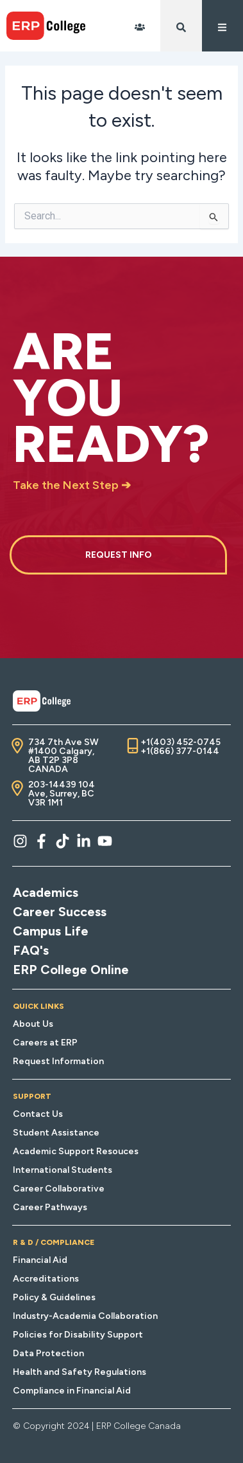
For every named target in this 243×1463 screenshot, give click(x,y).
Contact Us (38, 1114)
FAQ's (31, 950)
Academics (45, 892)
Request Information (58, 1061)
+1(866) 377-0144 (179, 751)
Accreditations (46, 1278)
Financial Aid (40, 1260)
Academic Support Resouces (75, 1151)
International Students (62, 1169)
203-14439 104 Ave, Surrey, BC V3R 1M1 (61, 793)
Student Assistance (56, 1132)
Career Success (59, 911)
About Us (33, 1023)
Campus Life (50, 931)
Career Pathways (50, 1207)
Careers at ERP (45, 1042)
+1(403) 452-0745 (180, 742)
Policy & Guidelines (54, 1297)
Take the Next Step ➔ (72, 485)
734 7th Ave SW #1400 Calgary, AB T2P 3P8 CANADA (63, 756)
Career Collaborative (59, 1188)
